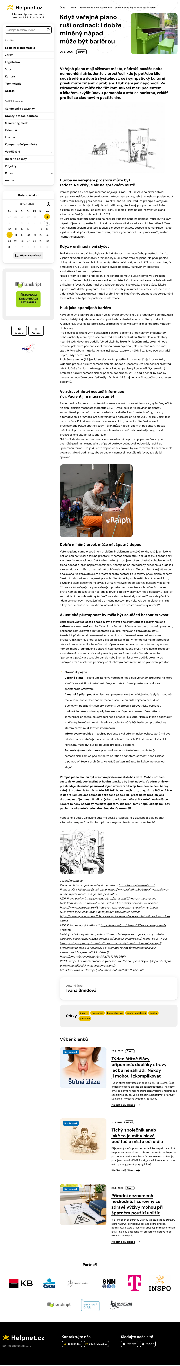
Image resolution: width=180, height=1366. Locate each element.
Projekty (10, 166)
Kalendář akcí (28, 195)
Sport (9, 69)
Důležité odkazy (16, 159)
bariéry (153, 1012)
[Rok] (32, 204)
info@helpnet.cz (95, 1344)
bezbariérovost (115, 1012)
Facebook (19, 330)
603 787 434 (71, 1344)
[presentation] (83, 1067)
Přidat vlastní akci (30, 255)
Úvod (62, 7)
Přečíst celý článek (123, 1104)
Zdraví (9, 55)
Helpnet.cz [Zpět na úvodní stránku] (32, 7)
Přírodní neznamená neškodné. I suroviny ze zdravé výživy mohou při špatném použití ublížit (137, 1203)
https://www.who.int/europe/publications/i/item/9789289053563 (101, 970)
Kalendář (11, 130)
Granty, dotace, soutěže (21, 116)
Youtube (36, 330)
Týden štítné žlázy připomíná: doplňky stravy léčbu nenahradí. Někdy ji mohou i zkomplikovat (139, 1066)
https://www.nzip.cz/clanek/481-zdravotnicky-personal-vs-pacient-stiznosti (109, 907)
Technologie (13, 84)
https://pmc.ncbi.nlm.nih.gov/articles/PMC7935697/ (93, 956)
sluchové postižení (136, 1012)
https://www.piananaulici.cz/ (137, 885)
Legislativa (12, 62)
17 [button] (9, 235)
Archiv (9, 180)
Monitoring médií (16, 123)
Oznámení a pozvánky (20, 108)
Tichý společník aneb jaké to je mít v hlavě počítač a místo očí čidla (137, 1135)
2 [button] (47, 216)
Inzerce (10, 137)
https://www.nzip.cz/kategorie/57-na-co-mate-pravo (121, 898)
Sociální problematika (20, 48)
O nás (9, 173)
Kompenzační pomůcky (21, 144)
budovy (84, 1012)
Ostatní (10, 91)
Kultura (10, 76)
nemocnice (97, 1012)
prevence (85, 1018)
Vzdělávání (12, 151)
